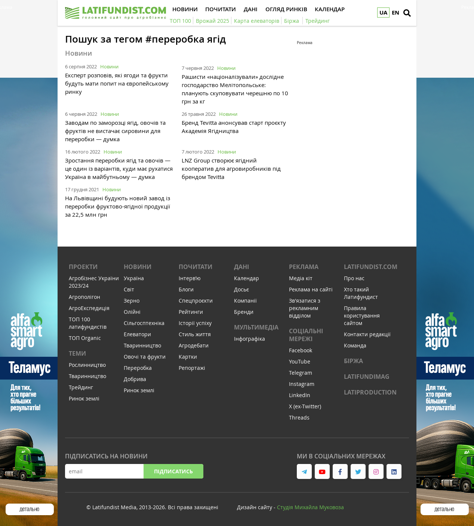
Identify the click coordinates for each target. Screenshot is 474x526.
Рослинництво (87, 364)
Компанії (245, 300)
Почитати (195, 267)
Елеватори (137, 334)
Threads (299, 417)
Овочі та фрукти (145, 356)
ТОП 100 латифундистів (88, 323)
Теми (77, 353)
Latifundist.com (370, 267)
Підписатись (173, 471)
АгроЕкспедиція (89, 308)
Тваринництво (87, 376)
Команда (355, 345)
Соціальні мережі (306, 335)
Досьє (241, 289)
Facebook (300, 350)
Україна (134, 278)
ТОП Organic (85, 337)
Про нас (354, 278)
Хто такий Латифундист (361, 293)
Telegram (300, 372)
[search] (407, 13)
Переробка (138, 367)
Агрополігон (84, 296)
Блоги (186, 289)
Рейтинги (191, 311)
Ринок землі (84, 398)
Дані (241, 267)
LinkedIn (299, 395)
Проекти (83, 267)
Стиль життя (195, 334)
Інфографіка (249, 338)
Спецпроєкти (196, 300)
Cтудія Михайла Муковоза (310, 507)
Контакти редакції (367, 334)
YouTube (299, 361)
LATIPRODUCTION (370, 392)
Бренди (243, 311)
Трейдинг (81, 387)
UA (383, 12)
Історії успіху (195, 323)
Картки (188, 356)
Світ (129, 289)
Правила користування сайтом (362, 315)
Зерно (131, 300)
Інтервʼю (190, 278)
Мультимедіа (256, 327)
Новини (109, 66)
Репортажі (192, 367)
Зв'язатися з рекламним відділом (304, 308)
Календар (246, 278)
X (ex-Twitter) (305, 406)
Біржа (353, 361)
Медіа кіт (301, 278)
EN (395, 12)
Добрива (135, 379)
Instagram (301, 383)
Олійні (132, 311)
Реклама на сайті (311, 289)
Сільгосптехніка (144, 323)
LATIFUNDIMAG (367, 376)
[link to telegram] (304, 471)
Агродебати (194, 345)
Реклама (303, 267)
